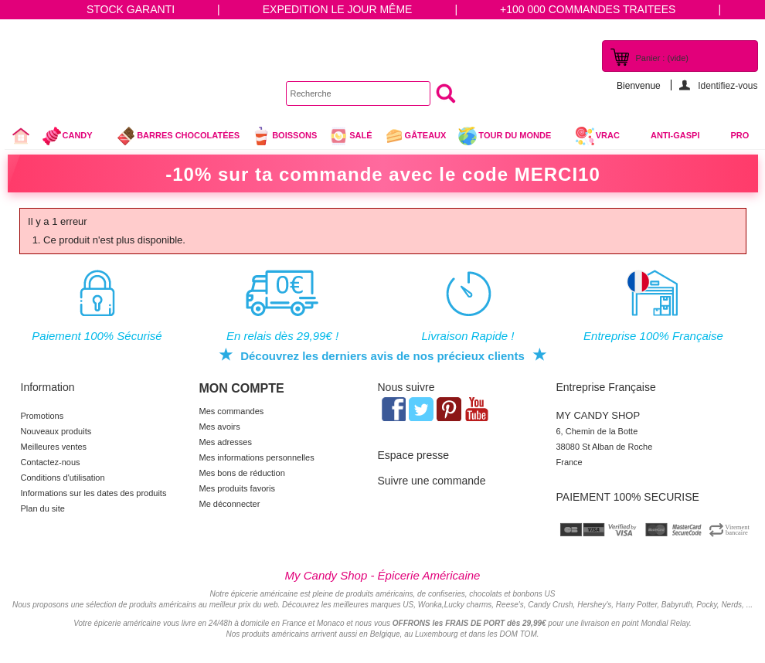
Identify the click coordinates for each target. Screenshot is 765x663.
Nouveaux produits (56, 431)
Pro (740, 135)
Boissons (284, 136)
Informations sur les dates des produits (94, 493)
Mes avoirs (219, 426)
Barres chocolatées (178, 136)
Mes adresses (225, 442)
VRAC (597, 136)
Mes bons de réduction (242, 473)
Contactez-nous (50, 462)
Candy (74, 137)
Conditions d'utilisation (63, 477)
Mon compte (241, 388)
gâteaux (415, 136)
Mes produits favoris (237, 488)
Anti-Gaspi (675, 135)
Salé (350, 136)
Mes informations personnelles (256, 457)
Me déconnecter (229, 503)
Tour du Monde (510, 137)
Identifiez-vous (727, 85)
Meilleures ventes (54, 446)
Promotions (42, 415)
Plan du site (43, 508)
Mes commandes (231, 411)
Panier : (662, 58)
